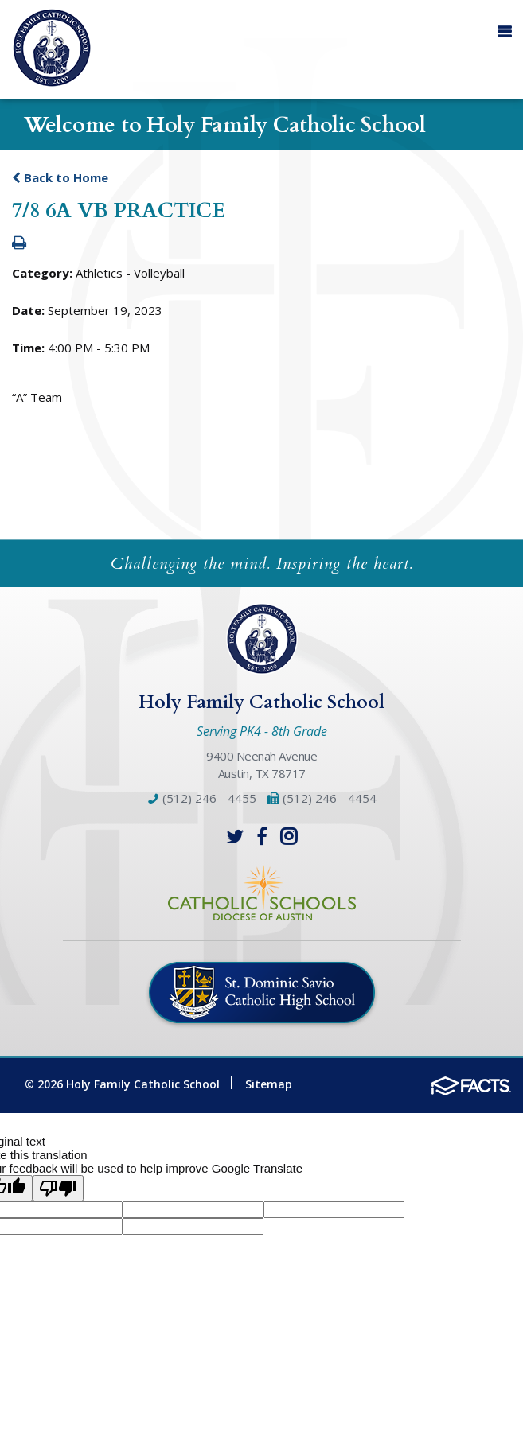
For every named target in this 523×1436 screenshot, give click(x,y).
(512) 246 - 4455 (202, 798)
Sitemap (268, 1084)
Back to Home (60, 177)
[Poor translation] (58, 1188)
